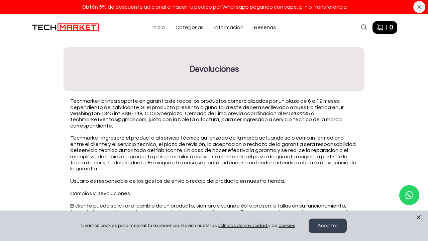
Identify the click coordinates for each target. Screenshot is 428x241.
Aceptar (327, 226)
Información (228, 27)
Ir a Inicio (41, 20)
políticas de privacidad (243, 226)
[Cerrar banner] (419, 7)
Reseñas (265, 27)
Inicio (158, 27)
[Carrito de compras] (384, 27)
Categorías (190, 27)
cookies (287, 226)
